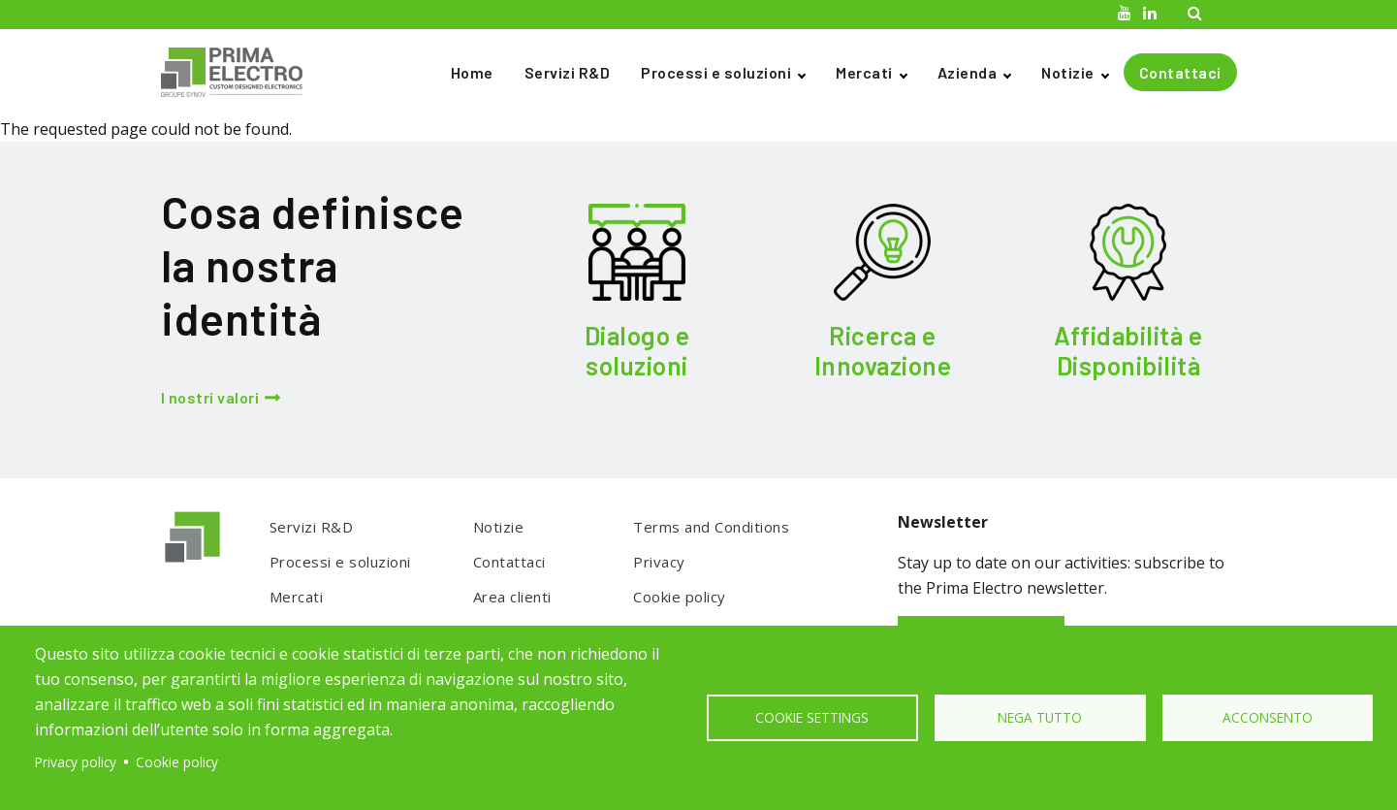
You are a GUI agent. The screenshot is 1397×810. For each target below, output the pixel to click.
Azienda (967, 72)
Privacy (659, 561)
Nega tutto (1040, 717)
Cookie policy (679, 596)
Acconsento (1267, 717)
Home (472, 72)
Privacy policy (75, 762)
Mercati (864, 72)
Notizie (1068, 72)
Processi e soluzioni (716, 72)
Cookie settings (812, 717)
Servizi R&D (567, 72)
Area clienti (512, 596)
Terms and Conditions (711, 526)
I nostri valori (210, 397)
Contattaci (1180, 72)
